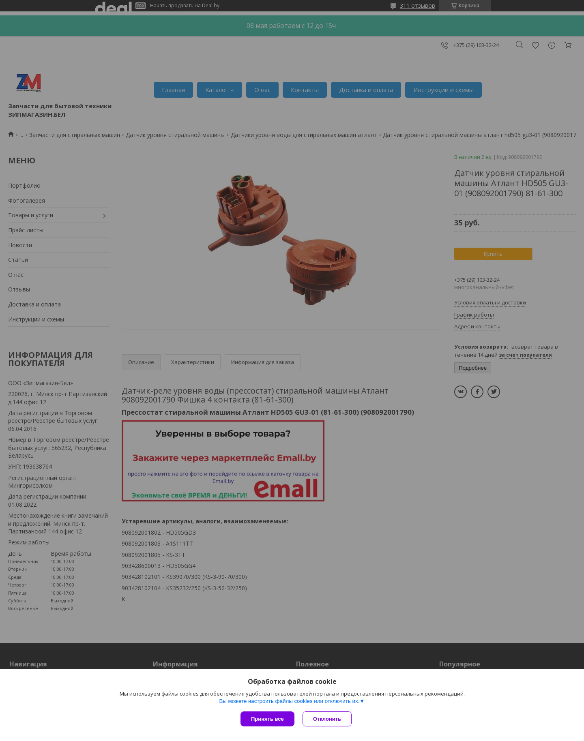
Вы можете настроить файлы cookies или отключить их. (289, 701)
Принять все (267, 719)
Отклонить (327, 719)
